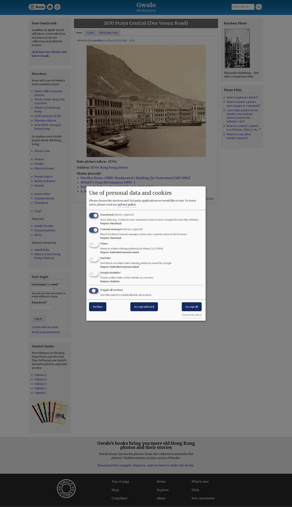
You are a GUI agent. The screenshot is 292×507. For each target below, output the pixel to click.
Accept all (191, 306)
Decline (98, 306)
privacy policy (127, 204)
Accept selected (144, 306)
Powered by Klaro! (191, 314)
